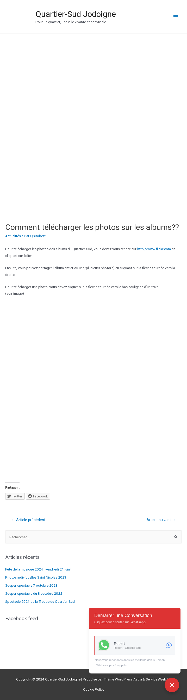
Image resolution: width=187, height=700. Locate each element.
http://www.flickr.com (154, 249)
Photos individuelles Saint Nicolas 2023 (35, 577)
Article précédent (28, 519)
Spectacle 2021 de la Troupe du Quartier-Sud (40, 601)
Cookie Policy (93, 689)
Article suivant (161, 519)
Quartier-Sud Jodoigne (75, 14)
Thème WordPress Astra (123, 679)
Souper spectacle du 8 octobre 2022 (33, 593)
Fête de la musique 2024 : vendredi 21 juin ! (38, 569)
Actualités (13, 236)
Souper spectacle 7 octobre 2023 (31, 585)
